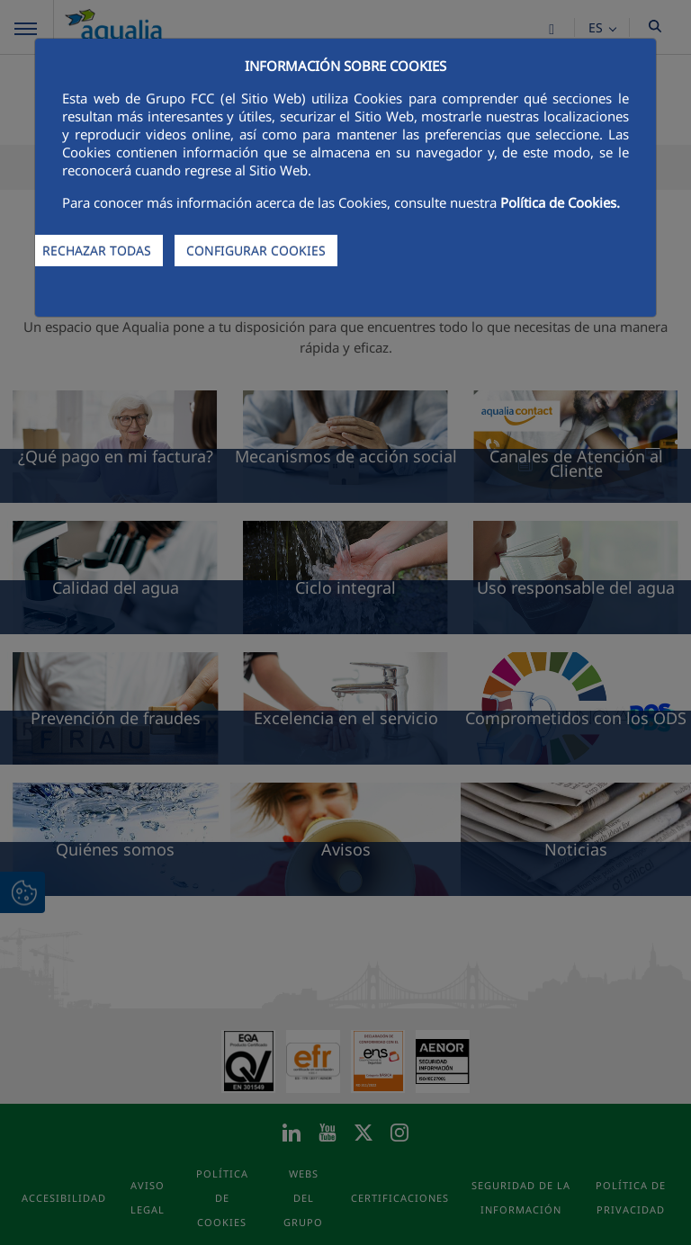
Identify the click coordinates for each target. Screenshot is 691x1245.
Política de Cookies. (560, 202)
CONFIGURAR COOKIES (256, 250)
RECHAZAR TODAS (96, 250)
